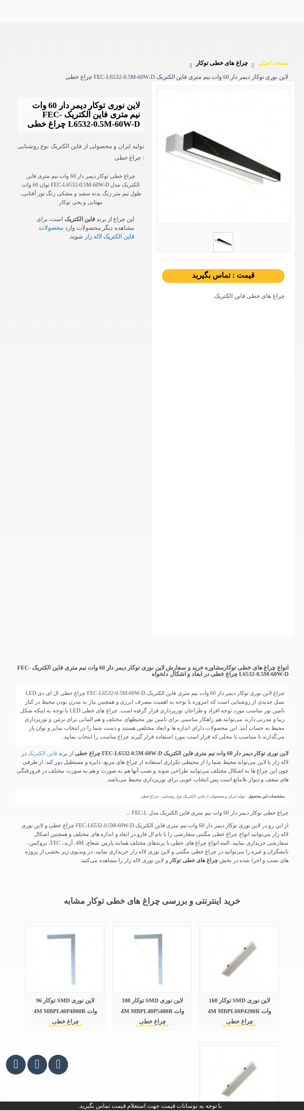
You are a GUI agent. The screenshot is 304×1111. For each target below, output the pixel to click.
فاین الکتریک (42, 753)
